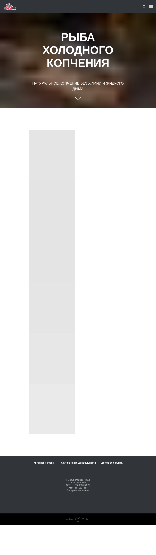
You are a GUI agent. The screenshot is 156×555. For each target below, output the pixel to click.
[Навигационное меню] (151, 6)
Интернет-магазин (43, 462)
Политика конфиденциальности (77, 462)
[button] (144, 6)
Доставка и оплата (112, 462)
